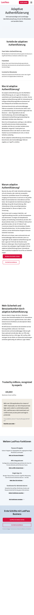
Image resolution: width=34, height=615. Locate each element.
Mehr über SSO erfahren (16, 483)
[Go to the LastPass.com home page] (5, 2)
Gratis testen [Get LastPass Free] (23, 2)
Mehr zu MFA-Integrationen (16, 471)
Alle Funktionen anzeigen (15, 502)
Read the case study (9, 426)
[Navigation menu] (31, 2)
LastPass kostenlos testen (17, 522)
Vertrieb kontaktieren (11, 265)
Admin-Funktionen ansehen (16, 496)
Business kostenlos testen (12, 259)
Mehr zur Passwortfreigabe (16, 458)
